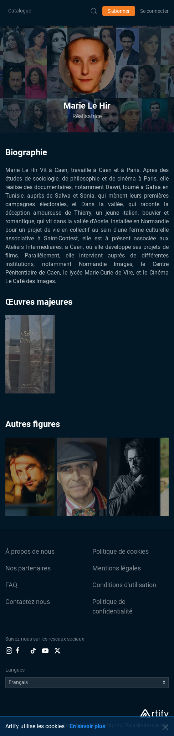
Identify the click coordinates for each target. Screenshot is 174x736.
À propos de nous (30, 551)
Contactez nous (27, 601)
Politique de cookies (120, 551)
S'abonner (119, 11)
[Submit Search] (93, 11)
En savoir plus (87, 726)
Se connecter (154, 11)
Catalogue (19, 11)
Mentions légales (116, 568)
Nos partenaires (28, 568)
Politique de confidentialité (112, 606)
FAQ (11, 585)
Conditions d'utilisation (124, 585)
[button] (87, 65)
